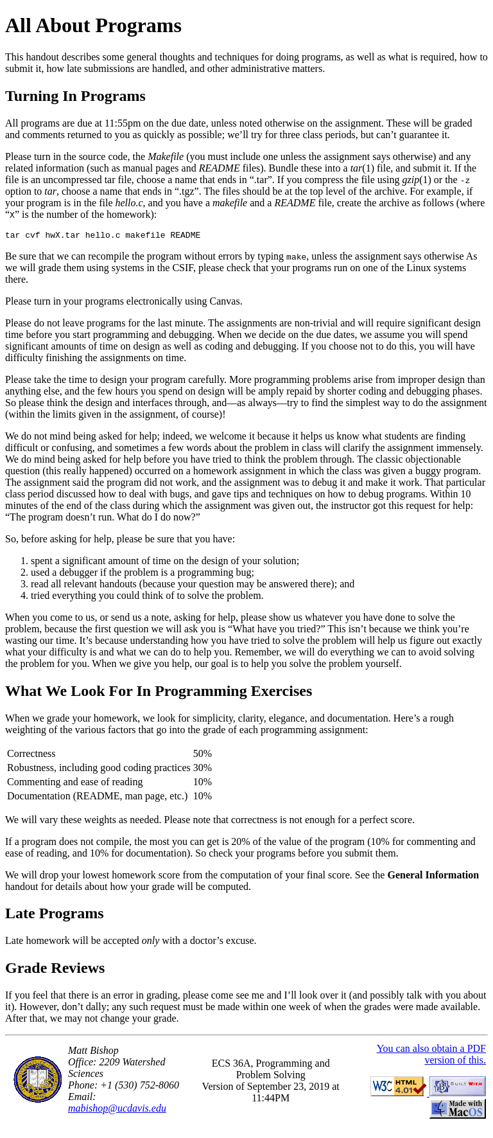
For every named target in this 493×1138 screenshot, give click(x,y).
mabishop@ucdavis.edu (117, 1110)
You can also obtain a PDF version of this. (431, 1056)
